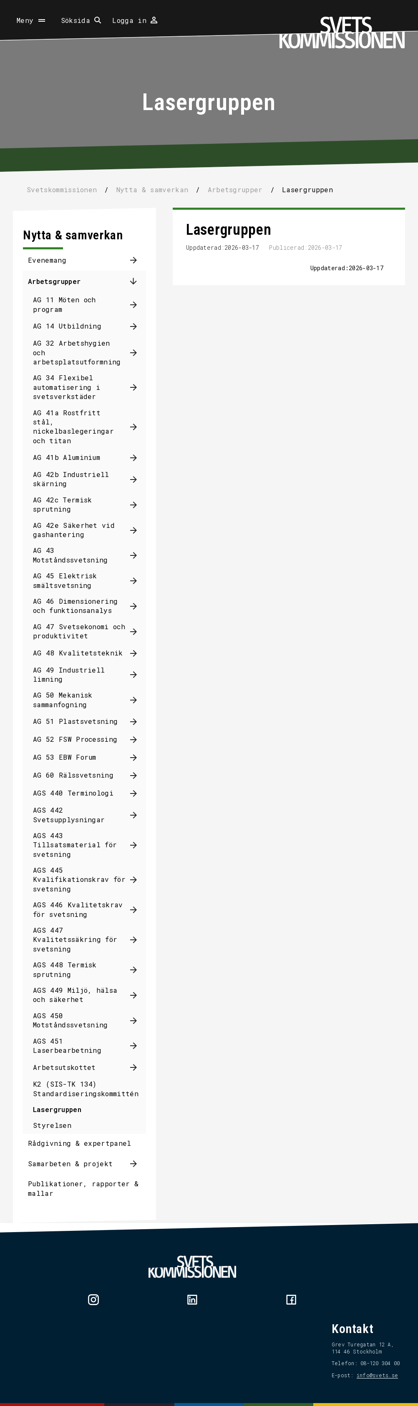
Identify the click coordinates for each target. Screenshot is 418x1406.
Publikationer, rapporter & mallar (89, 1188)
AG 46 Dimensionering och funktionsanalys (81, 606)
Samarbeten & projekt (76, 1163)
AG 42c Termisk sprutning (68, 504)
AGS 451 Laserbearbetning (73, 1045)
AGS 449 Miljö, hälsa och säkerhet (81, 995)
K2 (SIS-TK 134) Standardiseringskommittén (92, 1088)
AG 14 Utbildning (73, 325)
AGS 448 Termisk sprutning (71, 969)
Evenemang (53, 260)
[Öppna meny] (31, 20)
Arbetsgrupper (60, 281)
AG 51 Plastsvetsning (81, 721)
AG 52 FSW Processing (81, 739)
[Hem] (342, 32)
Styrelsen (58, 1125)
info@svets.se (371, 1375)
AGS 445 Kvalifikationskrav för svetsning (85, 879)
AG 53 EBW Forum (71, 757)
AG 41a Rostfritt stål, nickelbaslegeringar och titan (79, 426)
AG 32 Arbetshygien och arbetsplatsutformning (83, 352)
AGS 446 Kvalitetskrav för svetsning (84, 909)
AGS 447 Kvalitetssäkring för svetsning (81, 939)
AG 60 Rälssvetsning (79, 775)
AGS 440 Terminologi (79, 792)
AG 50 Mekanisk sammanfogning (68, 699)
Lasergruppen (63, 1109)
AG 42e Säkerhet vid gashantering (80, 530)
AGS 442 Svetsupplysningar (75, 815)
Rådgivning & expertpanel (86, 1143)
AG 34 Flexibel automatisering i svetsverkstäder (72, 387)
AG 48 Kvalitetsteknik (84, 652)
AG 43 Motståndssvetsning (76, 555)
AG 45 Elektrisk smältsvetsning (71, 580)
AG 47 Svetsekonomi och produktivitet (85, 631)
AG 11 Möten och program (70, 304)
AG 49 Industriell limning (75, 674)
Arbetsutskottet (70, 1067)
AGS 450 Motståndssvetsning (76, 1020)
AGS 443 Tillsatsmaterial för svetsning (81, 845)
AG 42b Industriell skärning (77, 479)
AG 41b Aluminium (72, 457)
